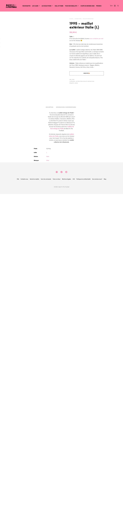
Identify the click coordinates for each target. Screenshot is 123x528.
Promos (98, 6)
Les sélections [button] (47, 5)
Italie (47, 490)
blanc (76, 83)
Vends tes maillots (34, 513)
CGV (74, 513)
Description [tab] (49, 441)
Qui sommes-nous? (97, 513)
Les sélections (78, 18)
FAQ (18, 513)
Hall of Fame (59, 6)
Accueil (71, 18)
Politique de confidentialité (83, 513)
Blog (105, 513)
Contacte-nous (24, 513)
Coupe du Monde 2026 (87, 6)
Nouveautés (26, 6)
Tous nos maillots (72, 5)
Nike (47, 494)
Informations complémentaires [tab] (66, 441)
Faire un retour (56, 513)
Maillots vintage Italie (88, 18)
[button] (111, 6)
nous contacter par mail (96, 38)
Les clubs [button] (36, 5)
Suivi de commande (46, 513)
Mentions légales (66, 513)
